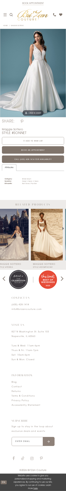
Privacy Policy (20, 401)
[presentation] (16, 234)
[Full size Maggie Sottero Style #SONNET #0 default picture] (33, 73)
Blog (14, 382)
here (35, 489)
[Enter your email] (33, 441)
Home (5, 25)
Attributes (9, 168)
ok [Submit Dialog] (3, 482)
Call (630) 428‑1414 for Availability (33, 159)
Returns (16, 391)
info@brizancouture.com (27, 309)
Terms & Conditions (23, 396)
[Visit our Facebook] (13, 458)
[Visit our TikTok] (22, 458)
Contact (17, 387)
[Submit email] (49, 441)
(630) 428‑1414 (20, 305)
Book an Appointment (33, 150)
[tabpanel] (33, 73)
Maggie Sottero (17, 25)
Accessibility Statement (26, 405)
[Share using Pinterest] (22, 121)
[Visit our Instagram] (32, 458)
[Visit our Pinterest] (41, 458)
